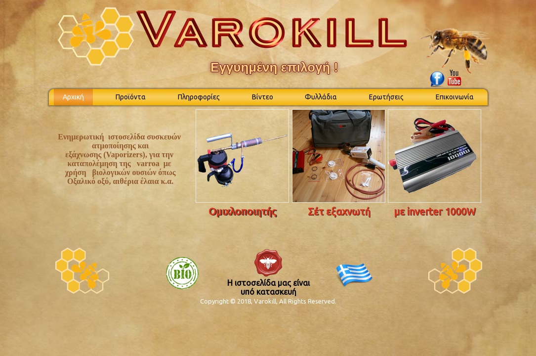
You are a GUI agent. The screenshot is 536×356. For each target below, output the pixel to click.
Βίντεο (262, 97)
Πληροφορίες (199, 97)
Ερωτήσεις (386, 97)
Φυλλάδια (321, 97)
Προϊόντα (131, 97)
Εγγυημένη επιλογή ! (274, 67)
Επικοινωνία (455, 97)
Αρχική (73, 97)
